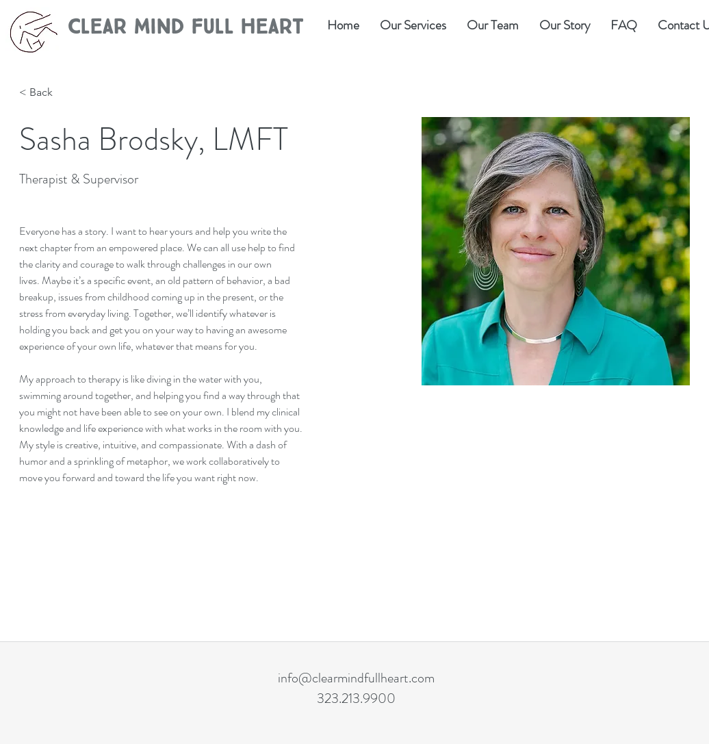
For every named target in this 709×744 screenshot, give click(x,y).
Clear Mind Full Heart (185, 27)
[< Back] (46, 93)
